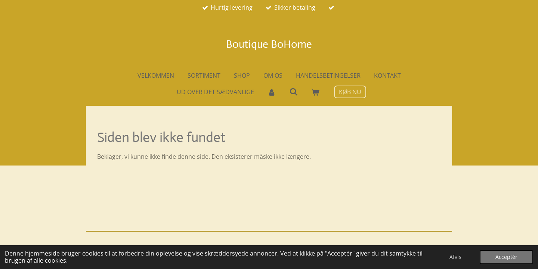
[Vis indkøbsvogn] (315, 92)
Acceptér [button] (506, 256)
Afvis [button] (455, 256)
